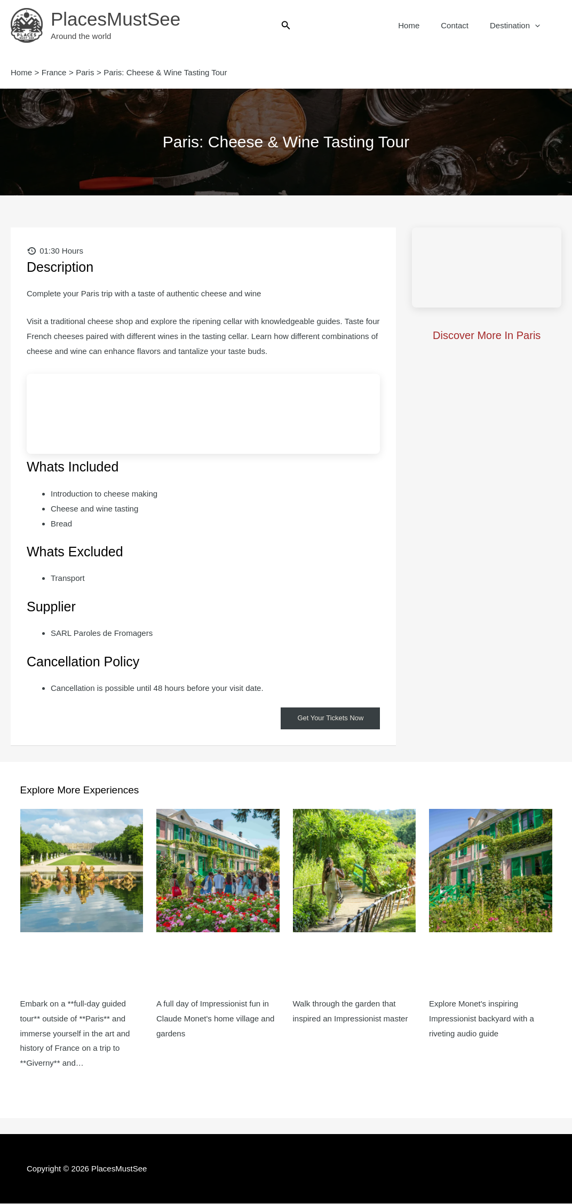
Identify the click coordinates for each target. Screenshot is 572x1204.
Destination (517, 25)
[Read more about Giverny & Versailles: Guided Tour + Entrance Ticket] (82, 870)
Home (422, 25)
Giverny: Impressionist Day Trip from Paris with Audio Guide (215, 965)
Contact (462, 25)
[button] (286, 26)
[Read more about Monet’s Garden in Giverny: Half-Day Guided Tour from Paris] (354, 870)
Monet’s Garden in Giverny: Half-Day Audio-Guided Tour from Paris (487, 965)
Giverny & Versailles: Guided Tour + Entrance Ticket (76, 965)
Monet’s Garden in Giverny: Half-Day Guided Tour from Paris (354, 965)
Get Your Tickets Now (328, 718)
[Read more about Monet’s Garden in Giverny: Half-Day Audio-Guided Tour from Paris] (490, 870)
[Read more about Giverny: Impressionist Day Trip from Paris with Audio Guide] (218, 870)
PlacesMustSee (115, 19)
